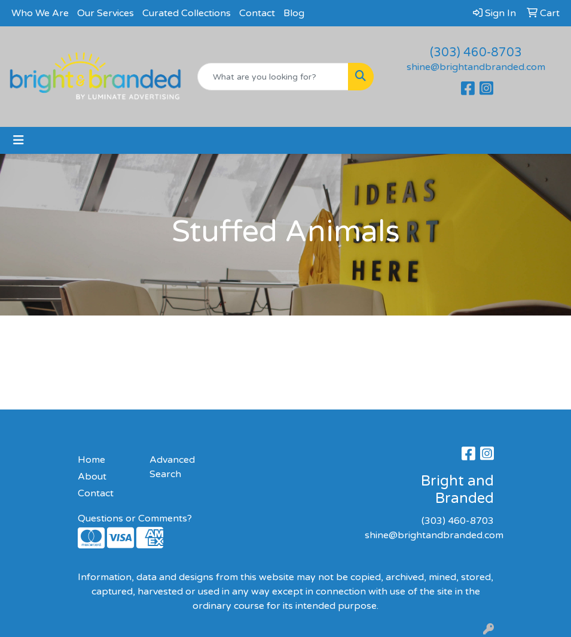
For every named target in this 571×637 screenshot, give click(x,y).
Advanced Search (172, 467)
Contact (257, 13)
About (92, 477)
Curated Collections (186, 13)
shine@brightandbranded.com (476, 67)
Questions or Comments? (135, 518)
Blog (293, 13)
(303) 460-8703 (476, 53)
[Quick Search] (272, 76)
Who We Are (40, 13)
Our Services (105, 13)
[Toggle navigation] (18, 140)
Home (91, 460)
